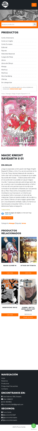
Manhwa (4, 73)
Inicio (3, 93)
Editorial (4, 47)
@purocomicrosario (9, 417)
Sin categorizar (6, 82)
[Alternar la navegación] (34, 5)
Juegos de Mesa (7, 57)
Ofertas (4, 79)
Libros (3, 60)
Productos (5, 383)
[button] (33, 99)
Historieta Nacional (8, 54)
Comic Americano (7, 38)
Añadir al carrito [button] (28, 317)
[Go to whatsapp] (33, 425)
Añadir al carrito (7, 218)
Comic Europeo (6, 44)
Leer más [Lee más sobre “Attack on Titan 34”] (28, 273)
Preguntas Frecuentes (9, 386)
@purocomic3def (8, 415)
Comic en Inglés (7, 41)
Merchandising (6, 76)
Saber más (8, 214)
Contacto (4, 389)
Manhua (4, 70)
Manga (3, 66)
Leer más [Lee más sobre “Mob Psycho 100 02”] (10, 315)
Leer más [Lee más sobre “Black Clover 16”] (10, 273)
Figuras (4, 50)
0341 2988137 (7, 399)
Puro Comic (6, 412)
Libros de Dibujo (7, 63)
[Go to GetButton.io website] (34, 429)
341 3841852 (6, 402)
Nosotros (4, 381)
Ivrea (24, 223)
